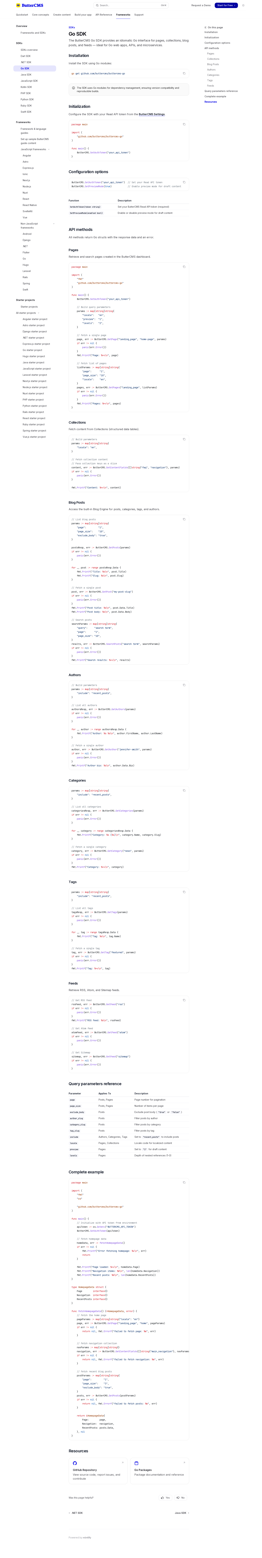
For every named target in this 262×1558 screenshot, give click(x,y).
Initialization (212, 37)
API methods (212, 48)
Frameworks (123, 16)
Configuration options (217, 42)
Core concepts (40, 16)
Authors (211, 69)
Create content (62, 16)
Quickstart (22, 16)
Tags (210, 80)
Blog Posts (213, 64)
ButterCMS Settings (152, 114)
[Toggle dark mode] (243, 5)
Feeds (210, 85)
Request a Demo (201, 5)
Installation (211, 32)
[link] (98, 1471)
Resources (211, 101)
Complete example (215, 96)
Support (139, 16)
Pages (210, 53)
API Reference (104, 16)
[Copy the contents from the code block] (184, 73)
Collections (213, 58)
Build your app (83, 16)
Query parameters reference (221, 91)
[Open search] (131, 5)
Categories (213, 75)
